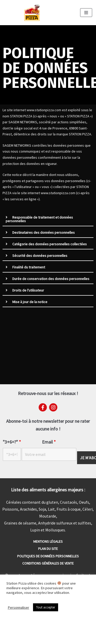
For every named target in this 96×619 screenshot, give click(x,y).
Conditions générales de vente (48, 563)
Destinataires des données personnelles (43, 232)
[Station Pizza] (32, 13)
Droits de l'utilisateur (28, 290)
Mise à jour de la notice (29, 301)
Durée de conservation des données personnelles (50, 278)
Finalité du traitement (28, 267)
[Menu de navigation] (86, 12)
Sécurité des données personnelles (39, 255)
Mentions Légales (48, 541)
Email (49, 442)
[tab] (48, 219)
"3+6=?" (12, 442)
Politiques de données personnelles (48, 556)
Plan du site (48, 548)
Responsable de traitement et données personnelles (39, 219)
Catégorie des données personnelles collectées (49, 244)
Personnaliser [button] (18, 607)
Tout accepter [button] (45, 607)
